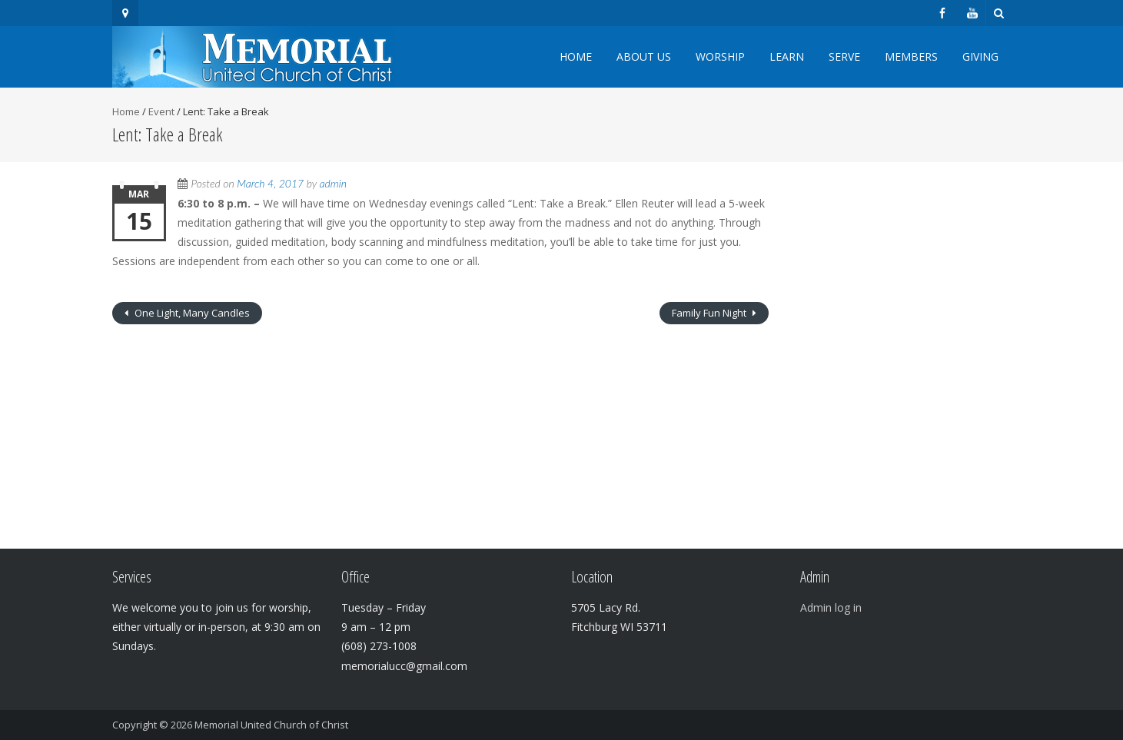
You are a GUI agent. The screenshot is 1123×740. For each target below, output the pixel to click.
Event (161, 111)
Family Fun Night (710, 313)
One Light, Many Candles (191, 313)
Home (576, 56)
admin (333, 183)
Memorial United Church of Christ (271, 725)
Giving (980, 56)
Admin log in (831, 607)
